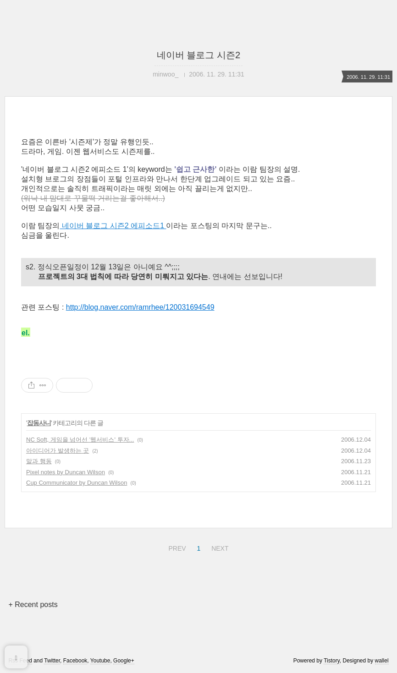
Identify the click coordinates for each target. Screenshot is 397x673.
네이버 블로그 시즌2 (198, 55)
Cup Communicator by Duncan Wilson (76, 482)
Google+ (123, 660)
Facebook (75, 660)
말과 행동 (39, 461)
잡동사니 (39, 423)
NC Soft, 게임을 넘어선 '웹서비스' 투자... (80, 439)
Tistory (332, 660)
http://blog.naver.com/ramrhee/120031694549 (140, 307)
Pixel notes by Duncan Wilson (65, 472)
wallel (382, 660)
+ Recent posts (32, 604)
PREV (176, 547)
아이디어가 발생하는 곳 (57, 450)
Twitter (52, 660)
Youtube (100, 660)
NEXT (218, 547)
